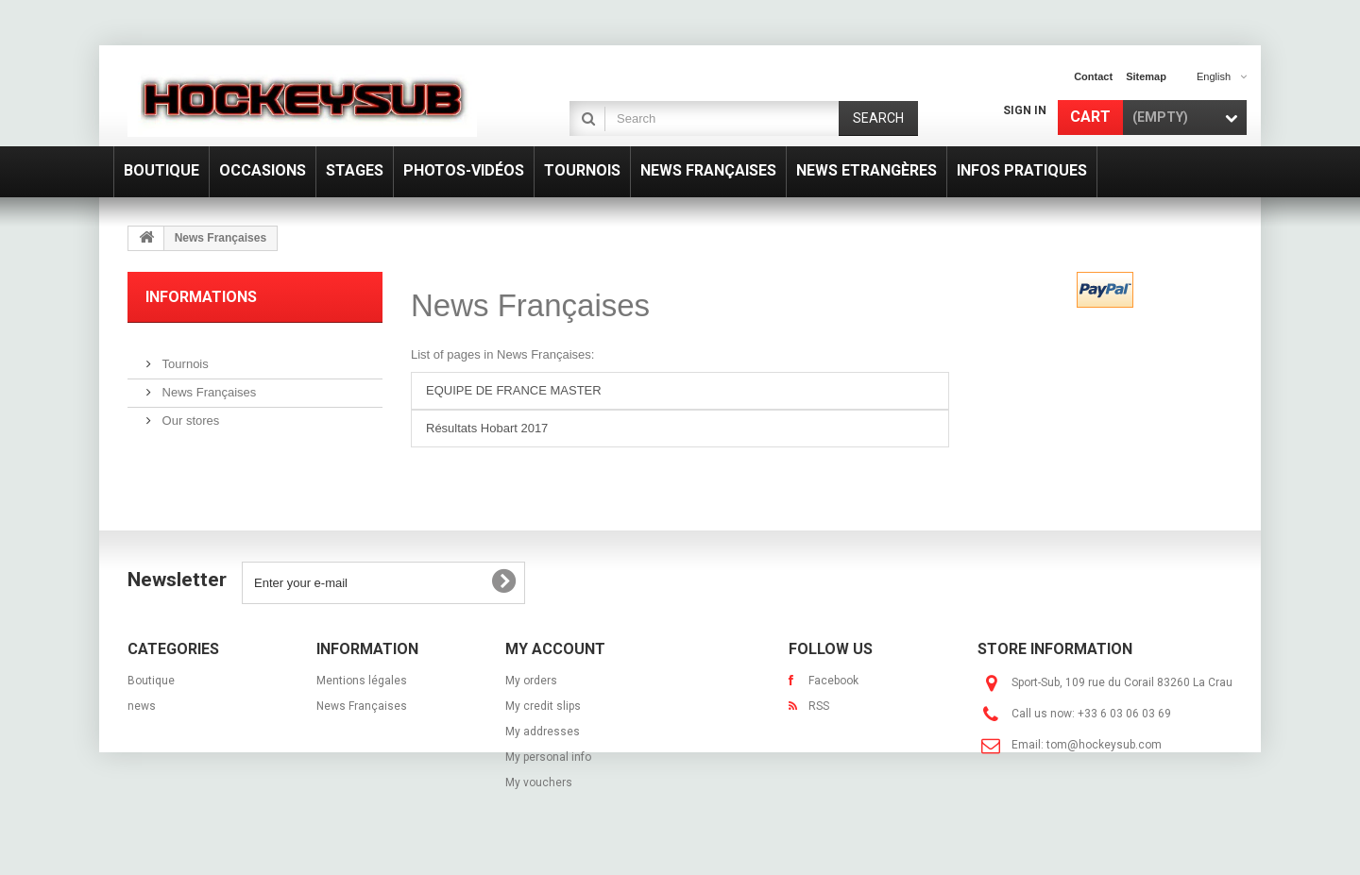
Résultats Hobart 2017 (487, 428)
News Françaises (207, 385)
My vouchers (538, 782)
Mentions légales (361, 680)
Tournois (184, 356)
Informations (201, 297)
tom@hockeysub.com (1104, 744)
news (142, 706)
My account (555, 649)
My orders (531, 680)
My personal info (548, 757)
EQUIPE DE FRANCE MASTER (514, 390)
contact (1093, 76)
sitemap (1146, 76)
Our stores (189, 413)
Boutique (151, 680)
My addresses (542, 731)
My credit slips (543, 706)
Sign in (1024, 110)
